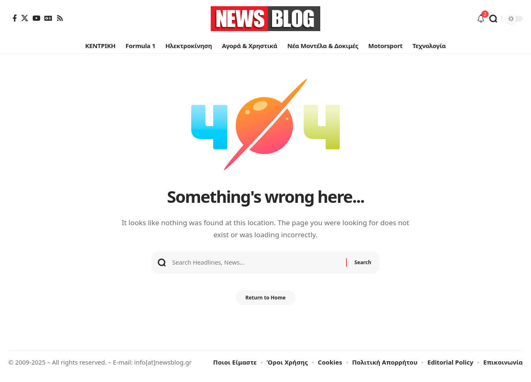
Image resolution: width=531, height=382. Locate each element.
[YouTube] (36, 18)
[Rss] (60, 18)
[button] (493, 19)
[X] (24, 18)
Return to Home (265, 305)
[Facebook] (14, 18)
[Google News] (48, 18)
